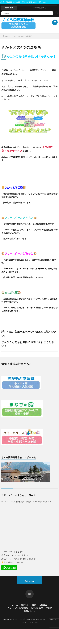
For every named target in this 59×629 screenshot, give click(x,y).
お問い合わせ (29, 611)
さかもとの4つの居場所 (17, 608)
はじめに (25, 605)
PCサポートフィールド (29, 622)
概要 (34, 605)
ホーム (15, 605)
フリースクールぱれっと (19, 253)
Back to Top (29, 581)
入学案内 (43, 605)
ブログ (49, 608)
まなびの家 (11, 292)
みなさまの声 (37, 608)
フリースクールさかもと (19, 217)
